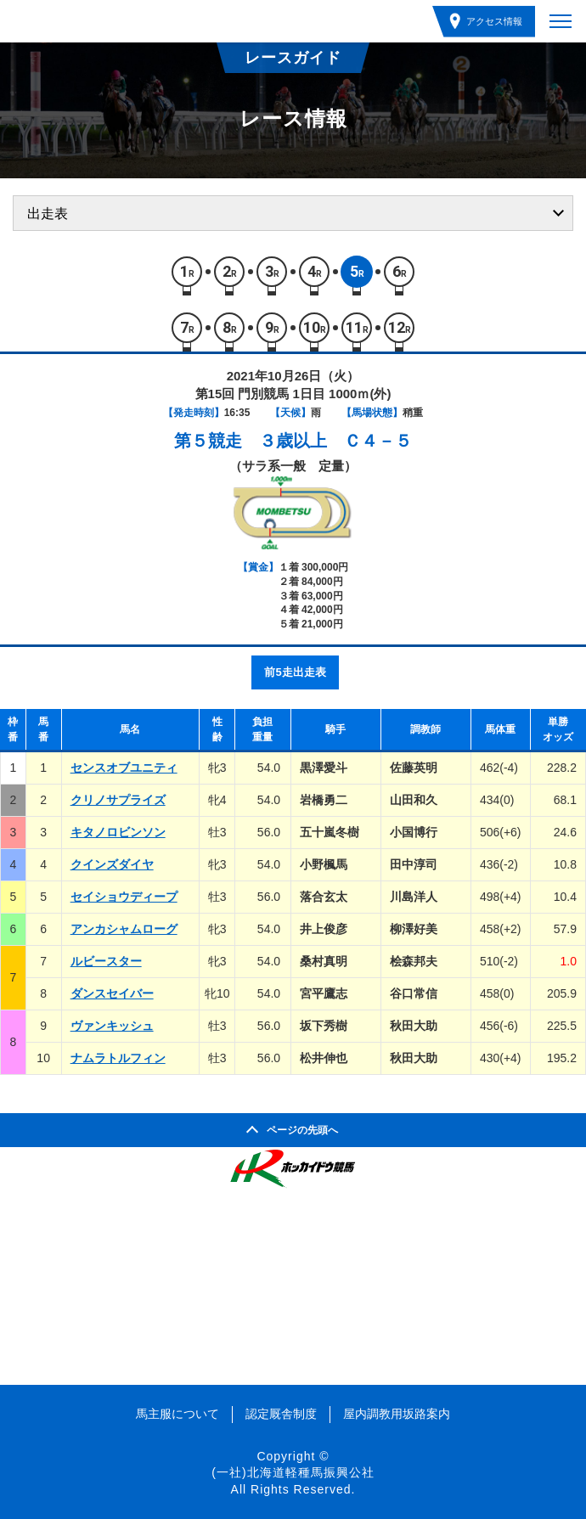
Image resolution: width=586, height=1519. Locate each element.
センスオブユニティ (123, 767)
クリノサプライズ (118, 800)
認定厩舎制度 (281, 1414)
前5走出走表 (294, 672)
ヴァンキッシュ (112, 1025)
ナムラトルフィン (118, 1058)
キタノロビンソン (118, 832)
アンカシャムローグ (123, 929)
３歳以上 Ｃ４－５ (335, 440)
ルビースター (106, 961)
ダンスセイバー (112, 993)
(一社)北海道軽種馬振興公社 (292, 1472)
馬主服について (177, 1414)
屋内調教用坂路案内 (396, 1414)
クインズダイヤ (112, 864)
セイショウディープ (123, 896)
